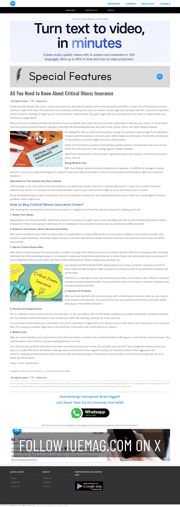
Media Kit (47, 478)
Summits (131, 3)
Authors (46, 486)
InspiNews (114, 3)
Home (13, 478)
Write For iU (91, 10)
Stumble (165, 3)
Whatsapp (148, 3)
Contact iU (15, 486)
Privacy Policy (62, 505)
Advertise (70, 10)
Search (110, 10)
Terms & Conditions (45, 505)
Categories (15, 482)
